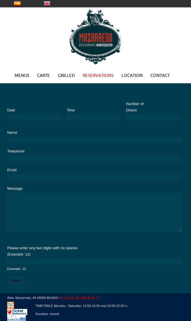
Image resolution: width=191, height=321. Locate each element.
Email (12, 170)
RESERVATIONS (98, 75)
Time (71, 110)
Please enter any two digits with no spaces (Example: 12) (42, 251)
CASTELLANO (17, 3)
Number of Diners (135, 107)
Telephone (15, 151)
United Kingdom (47, 3)
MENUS (22, 75)
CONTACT (160, 75)
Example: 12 (16, 268)
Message (14, 188)
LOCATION (132, 75)
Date (11, 110)
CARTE (43, 75)
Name (12, 132)
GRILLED (66, 75)
